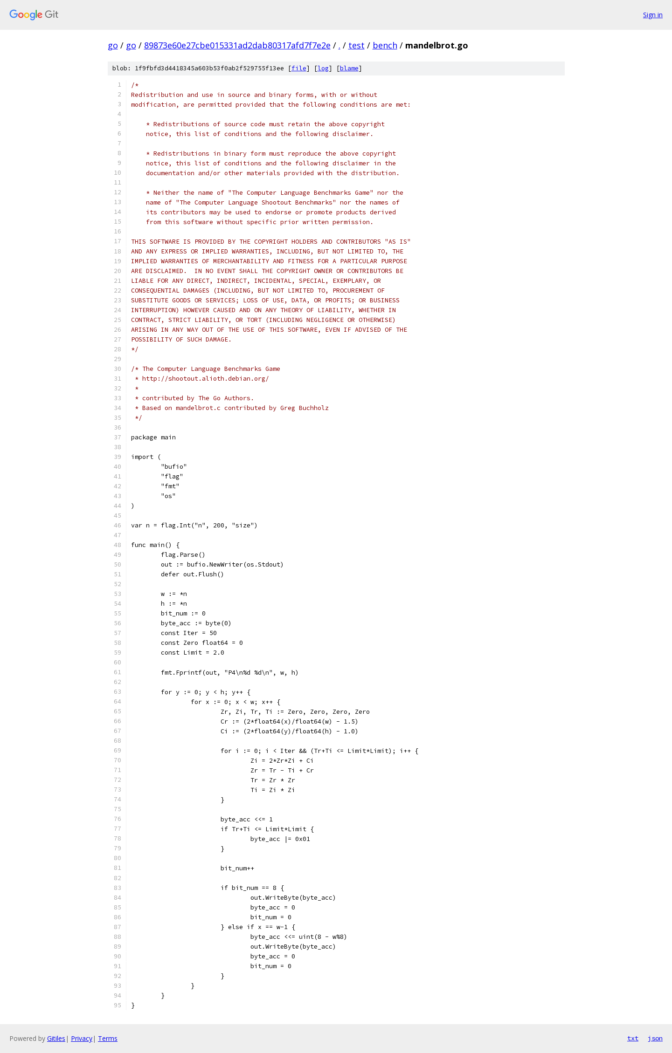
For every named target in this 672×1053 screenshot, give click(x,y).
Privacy (81, 1038)
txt (632, 1038)
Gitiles (56, 1038)
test (356, 45)
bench (385, 45)
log (323, 68)
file (298, 68)
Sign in (653, 14)
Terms (108, 1038)
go (113, 45)
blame (349, 68)
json (655, 1038)
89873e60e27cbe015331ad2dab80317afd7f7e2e (237, 45)
